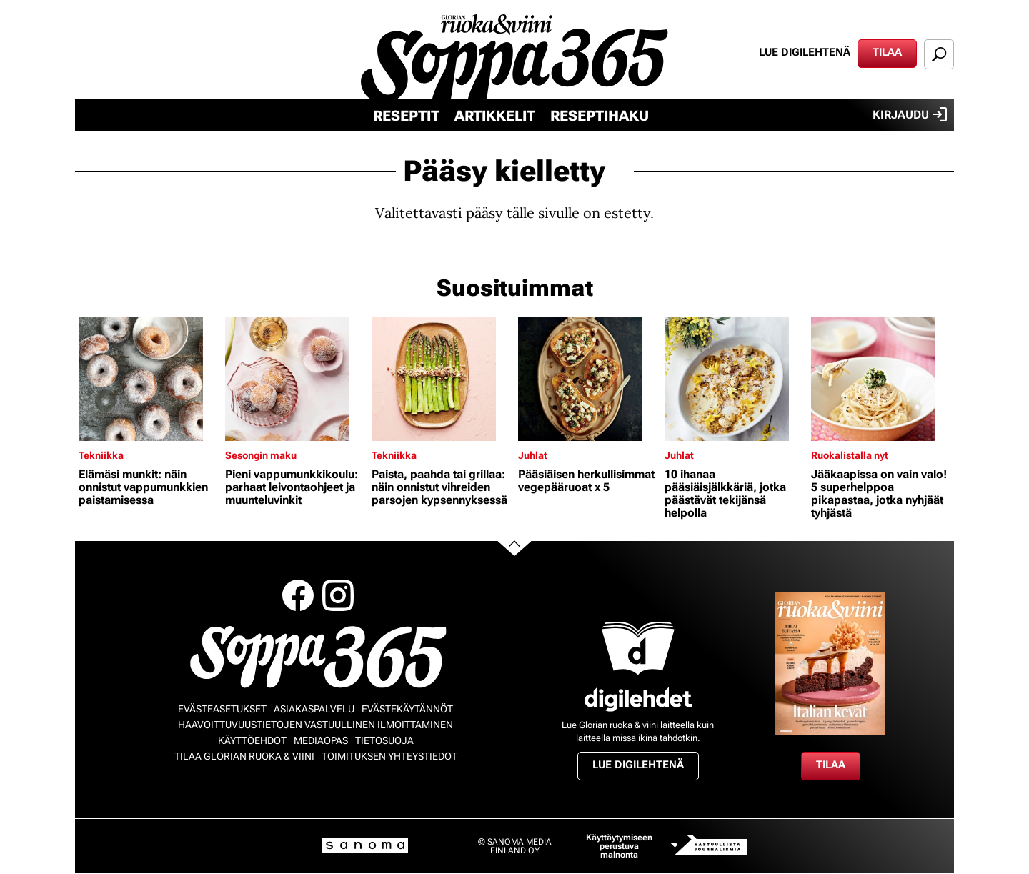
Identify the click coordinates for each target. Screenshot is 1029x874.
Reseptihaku (599, 115)
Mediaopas (321, 740)
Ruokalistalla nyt (849, 455)
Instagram (338, 595)
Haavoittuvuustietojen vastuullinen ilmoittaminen (315, 724)
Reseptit (406, 115)
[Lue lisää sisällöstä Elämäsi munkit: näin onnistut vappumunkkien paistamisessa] (148, 379)
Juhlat (532, 455)
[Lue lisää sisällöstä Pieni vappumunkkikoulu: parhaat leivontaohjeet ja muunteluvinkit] (294, 379)
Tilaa (887, 52)
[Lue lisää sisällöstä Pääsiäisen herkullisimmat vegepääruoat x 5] (587, 379)
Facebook (298, 595)
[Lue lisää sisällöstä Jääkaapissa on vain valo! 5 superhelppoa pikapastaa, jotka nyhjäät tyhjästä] (880, 379)
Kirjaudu (910, 114)
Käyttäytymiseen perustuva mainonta (619, 846)
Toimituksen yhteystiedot (389, 756)
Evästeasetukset (222, 709)
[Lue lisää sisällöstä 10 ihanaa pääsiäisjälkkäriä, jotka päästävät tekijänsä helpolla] (734, 379)
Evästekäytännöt (407, 709)
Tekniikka (101, 455)
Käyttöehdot (252, 740)
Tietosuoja (384, 740)
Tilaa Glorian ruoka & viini (244, 756)
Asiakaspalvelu (314, 709)
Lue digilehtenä (804, 52)
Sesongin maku (261, 455)
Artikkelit (494, 115)
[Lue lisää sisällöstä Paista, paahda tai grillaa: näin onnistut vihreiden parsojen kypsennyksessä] (441, 379)
